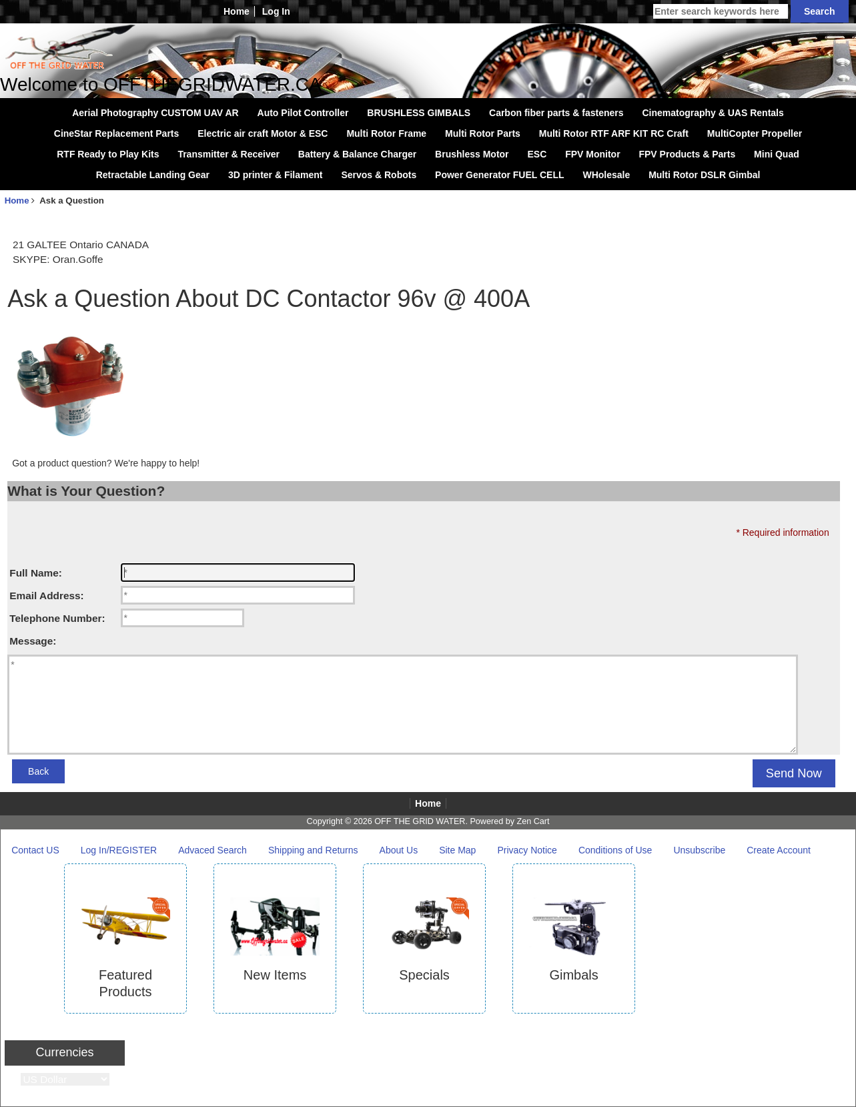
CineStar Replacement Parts (116, 133)
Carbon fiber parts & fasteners (556, 112)
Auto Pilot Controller (303, 112)
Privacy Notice (526, 850)
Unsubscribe (699, 850)
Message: (32, 641)
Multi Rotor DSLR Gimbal (704, 174)
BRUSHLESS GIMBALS (418, 112)
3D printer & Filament (275, 174)
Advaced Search (212, 850)
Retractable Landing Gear (152, 174)
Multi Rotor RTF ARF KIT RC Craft (614, 133)
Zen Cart (532, 821)
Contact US (35, 850)
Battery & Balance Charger (357, 154)
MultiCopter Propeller (754, 133)
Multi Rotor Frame (386, 133)
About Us (399, 850)
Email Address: (46, 595)
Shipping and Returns (313, 850)
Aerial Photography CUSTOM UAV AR (155, 112)
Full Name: (35, 573)
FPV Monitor (592, 154)
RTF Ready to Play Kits (108, 154)
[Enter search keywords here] (720, 11)
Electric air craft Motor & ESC (262, 133)
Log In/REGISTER (119, 850)
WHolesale (606, 174)
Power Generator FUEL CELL (499, 174)
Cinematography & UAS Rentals (712, 112)
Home (237, 11)
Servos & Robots (378, 174)
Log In (276, 11)
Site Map (457, 850)
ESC (536, 154)
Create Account (779, 850)
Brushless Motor (471, 154)
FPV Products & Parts (686, 154)
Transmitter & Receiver (228, 154)
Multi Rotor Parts (482, 133)
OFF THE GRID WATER (419, 821)
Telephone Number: (57, 618)
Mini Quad (776, 154)
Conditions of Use (615, 850)
